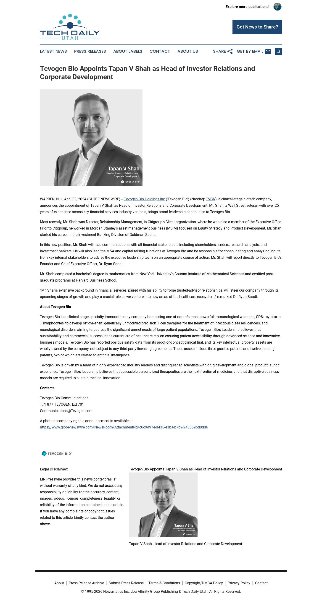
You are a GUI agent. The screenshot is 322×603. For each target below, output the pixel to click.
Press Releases (90, 51)
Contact (160, 51)
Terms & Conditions (164, 583)
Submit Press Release (126, 583)
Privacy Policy (239, 583)
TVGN (210, 199)
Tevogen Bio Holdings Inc (144, 199)
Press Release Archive (86, 583)
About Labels (127, 51)
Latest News (53, 51)
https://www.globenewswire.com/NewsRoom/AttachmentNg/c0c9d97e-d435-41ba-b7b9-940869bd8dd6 (124, 427)
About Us (187, 51)
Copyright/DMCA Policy (204, 583)
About (59, 583)
